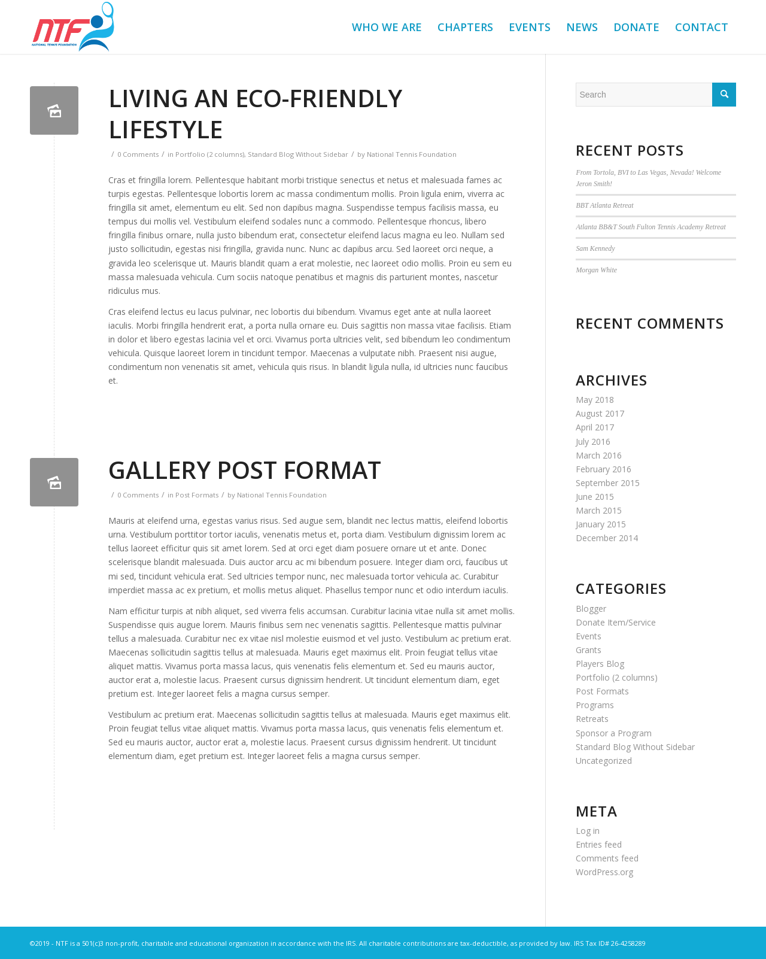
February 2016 (603, 469)
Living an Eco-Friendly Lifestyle (255, 113)
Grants (588, 649)
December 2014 (607, 538)
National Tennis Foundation (412, 154)
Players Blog (600, 663)
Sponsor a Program (614, 733)
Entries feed (599, 844)
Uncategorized (604, 760)
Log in (588, 830)
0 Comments (138, 154)
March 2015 (599, 510)
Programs (595, 705)
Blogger (591, 608)
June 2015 (595, 496)
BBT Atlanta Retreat (604, 205)
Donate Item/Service (616, 622)
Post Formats (196, 494)
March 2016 (599, 455)
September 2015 (608, 482)
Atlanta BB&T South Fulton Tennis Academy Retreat (650, 227)
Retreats (592, 718)
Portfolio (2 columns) (209, 154)
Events (588, 636)
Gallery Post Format (244, 469)
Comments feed (607, 858)
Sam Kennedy (595, 248)
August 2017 (600, 413)
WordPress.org (604, 872)
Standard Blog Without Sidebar (298, 154)
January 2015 (601, 524)
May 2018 (595, 399)
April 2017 (595, 427)
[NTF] (72, 27)
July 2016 (593, 441)
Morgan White (596, 270)
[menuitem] (387, 27)
